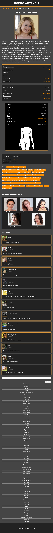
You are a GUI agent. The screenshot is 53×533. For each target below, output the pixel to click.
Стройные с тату (40, 169)
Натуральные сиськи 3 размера (29, 180)
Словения (26, 491)
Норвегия (26, 471)
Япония (26, 521)
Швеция (26, 513)
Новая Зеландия (26, 469)
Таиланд (26, 493)
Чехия (26, 506)
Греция (26, 423)
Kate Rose (26, 212)
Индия (26, 432)
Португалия (26, 478)
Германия (26, 421)
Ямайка (26, 519)
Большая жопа (7, 172)
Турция (26, 495)
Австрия (26, 386)
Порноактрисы (6, 8)
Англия (26, 395)
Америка (15, 8)
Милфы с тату (7, 188)
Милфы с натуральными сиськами (13, 185)
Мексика (26, 462)
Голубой (47, 78)
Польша (26, 476)
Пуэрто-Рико (26, 480)
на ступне (15, 159)
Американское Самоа (26, 393)
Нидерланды (26, 467)
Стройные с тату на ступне (11, 177)
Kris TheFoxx (38, 227)
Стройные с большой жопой (31, 177)
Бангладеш (26, 401)
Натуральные (41, 119)
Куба (26, 456)
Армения (26, 399)
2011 (48, 70)
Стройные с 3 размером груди (12, 183)
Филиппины (26, 500)
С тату (46, 185)
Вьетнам (26, 419)
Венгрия (26, 414)
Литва (26, 460)
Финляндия (26, 502)
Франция (26, 504)
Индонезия (26, 434)
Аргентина (26, 397)
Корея (26, 454)
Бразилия (26, 412)
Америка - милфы (38, 172)
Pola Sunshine (10, 212)
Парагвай (26, 473)
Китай (26, 449)
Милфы (30, 169)
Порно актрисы (26, 3)
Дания (26, 425)
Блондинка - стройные (9, 180)
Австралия (26, 384)
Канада (26, 447)
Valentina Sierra (42, 212)
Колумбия (26, 452)
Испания (26, 441)
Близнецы (46, 93)
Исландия (26, 438)
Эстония (26, 515)
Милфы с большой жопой (32, 183)
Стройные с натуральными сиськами (14, 169)
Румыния (26, 484)
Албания (26, 388)
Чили (26, 508)
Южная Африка (26, 517)
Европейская (45, 96)
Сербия (26, 486)
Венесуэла (26, 417)
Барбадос (26, 403)
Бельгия (26, 408)
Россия (26, 482)
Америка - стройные (23, 175)
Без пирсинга (26, 172)
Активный (46, 67)
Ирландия (26, 436)
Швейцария (26, 511)
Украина (26, 497)
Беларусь (26, 406)
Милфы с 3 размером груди (16, 167)
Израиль (26, 430)
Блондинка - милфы (8, 175)
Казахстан (26, 445)
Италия (26, 443)
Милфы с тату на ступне (34, 185)
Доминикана (26, 427)
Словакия (26, 489)
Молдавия (26, 465)
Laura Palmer (14, 227)
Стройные (17, 172)
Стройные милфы (37, 175)
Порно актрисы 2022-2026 (26, 528)
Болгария (26, 410)
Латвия (26, 458)
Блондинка (46, 81)
